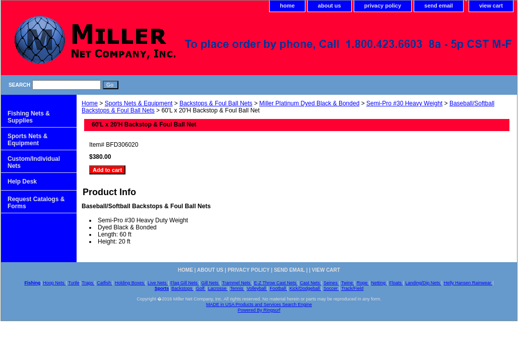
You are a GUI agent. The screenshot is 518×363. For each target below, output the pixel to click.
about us (329, 6)
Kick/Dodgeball (305, 288)
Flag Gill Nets (184, 282)
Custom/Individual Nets (34, 162)
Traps (88, 282)
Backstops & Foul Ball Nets (215, 103)
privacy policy (382, 6)
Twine (347, 282)
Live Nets (158, 282)
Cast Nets (310, 282)
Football (278, 288)
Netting (379, 282)
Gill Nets (210, 282)
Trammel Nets (237, 282)
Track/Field (352, 288)
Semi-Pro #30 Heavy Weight (404, 103)
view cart (491, 6)
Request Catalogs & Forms (36, 203)
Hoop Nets (54, 282)
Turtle (74, 282)
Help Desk (22, 181)
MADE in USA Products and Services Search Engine (259, 304)
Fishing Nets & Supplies (29, 117)
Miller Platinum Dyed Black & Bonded (310, 103)
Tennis (237, 288)
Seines (331, 282)
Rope (363, 282)
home (287, 6)
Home (90, 103)
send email (438, 6)
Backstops (182, 288)
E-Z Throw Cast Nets (275, 282)
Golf (201, 288)
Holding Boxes (130, 282)
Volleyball (257, 288)
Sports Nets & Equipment (139, 103)
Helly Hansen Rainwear (468, 282)
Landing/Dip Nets (423, 282)
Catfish (104, 282)
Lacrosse (218, 288)
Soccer (331, 288)
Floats (396, 282)
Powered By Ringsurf (259, 310)
